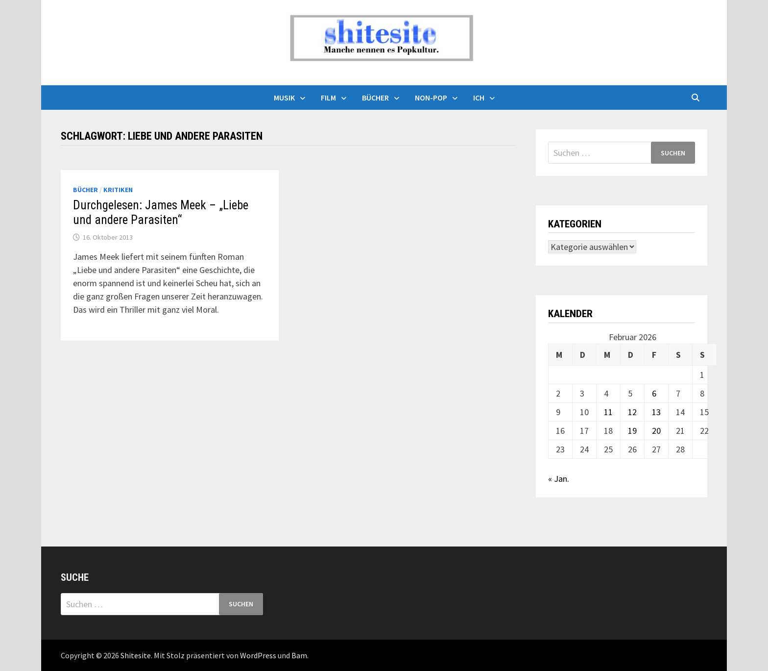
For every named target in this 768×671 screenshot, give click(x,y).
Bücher (375, 97)
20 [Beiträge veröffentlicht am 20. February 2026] (656, 430)
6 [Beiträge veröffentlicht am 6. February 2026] (654, 393)
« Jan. (558, 478)
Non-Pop (431, 97)
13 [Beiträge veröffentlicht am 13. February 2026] (656, 412)
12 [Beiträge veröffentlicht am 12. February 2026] (632, 412)
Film (328, 97)
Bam (299, 655)
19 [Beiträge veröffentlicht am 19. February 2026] (632, 430)
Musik (284, 97)
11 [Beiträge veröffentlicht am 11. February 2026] (608, 412)
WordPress (258, 655)
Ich (478, 97)
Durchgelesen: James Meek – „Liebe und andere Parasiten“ (160, 212)
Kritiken (118, 189)
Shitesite (135, 655)
